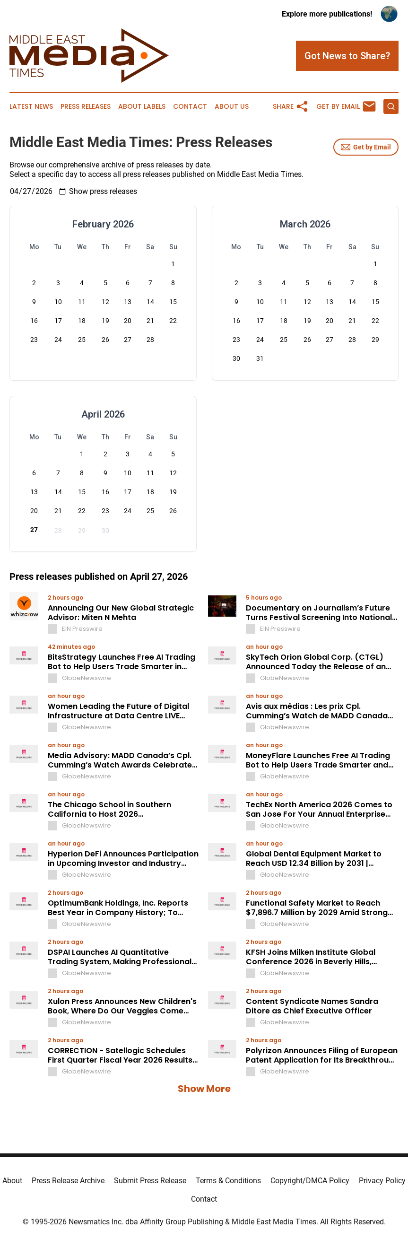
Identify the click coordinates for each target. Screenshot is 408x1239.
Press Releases (86, 107)
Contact (190, 107)
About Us (232, 107)
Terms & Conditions (228, 1180)
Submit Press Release (150, 1180)
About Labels (141, 107)
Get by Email (366, 147)
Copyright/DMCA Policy (309, 1180)
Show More (204, 1088)
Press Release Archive (68, 1180)
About (12, 1180)
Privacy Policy (382, 1180)
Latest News (31, 107)
